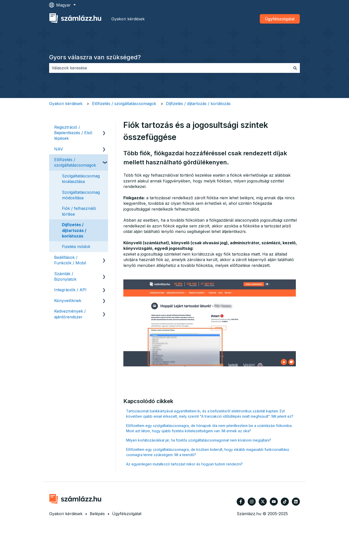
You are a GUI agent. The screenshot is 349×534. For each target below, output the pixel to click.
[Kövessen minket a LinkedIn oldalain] (296, 502)
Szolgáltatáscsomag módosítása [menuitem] (81, 195)
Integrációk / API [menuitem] (70, 289)
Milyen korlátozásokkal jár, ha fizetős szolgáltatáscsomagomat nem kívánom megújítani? (198, 440)
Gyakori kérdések (128, 18)
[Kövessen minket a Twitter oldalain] (263, 502)
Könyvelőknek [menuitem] (67, 300)
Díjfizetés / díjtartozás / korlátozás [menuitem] (74, 230)
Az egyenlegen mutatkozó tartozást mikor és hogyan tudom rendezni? (184, 464)
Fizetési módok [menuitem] (76, 246)
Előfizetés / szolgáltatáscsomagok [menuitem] (75, 162)
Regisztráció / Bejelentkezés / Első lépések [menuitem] (73, 133)
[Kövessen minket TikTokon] (285, 502)
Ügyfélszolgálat (280, 18)
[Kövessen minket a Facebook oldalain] (241, 502)
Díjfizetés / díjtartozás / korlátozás (198, 103)
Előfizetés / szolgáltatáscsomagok (124, 103)
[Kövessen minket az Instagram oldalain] (252, 502)
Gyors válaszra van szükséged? (95, 57)
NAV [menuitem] (58, 149)
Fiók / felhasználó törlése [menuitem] (79, 211)
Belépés (97, 513)
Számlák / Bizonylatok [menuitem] (65, 276)
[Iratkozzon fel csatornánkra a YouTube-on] (274, 502)
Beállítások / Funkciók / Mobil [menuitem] (70, 260)
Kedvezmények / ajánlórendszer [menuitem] (70, 314)
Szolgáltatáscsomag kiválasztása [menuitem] (81, 178)
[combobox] (169, 68)
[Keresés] (295, 68)
